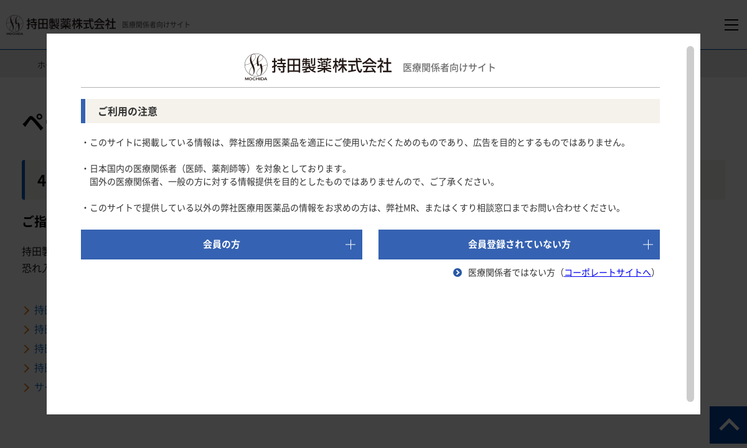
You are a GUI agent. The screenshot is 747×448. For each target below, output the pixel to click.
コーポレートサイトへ (607, 272)
